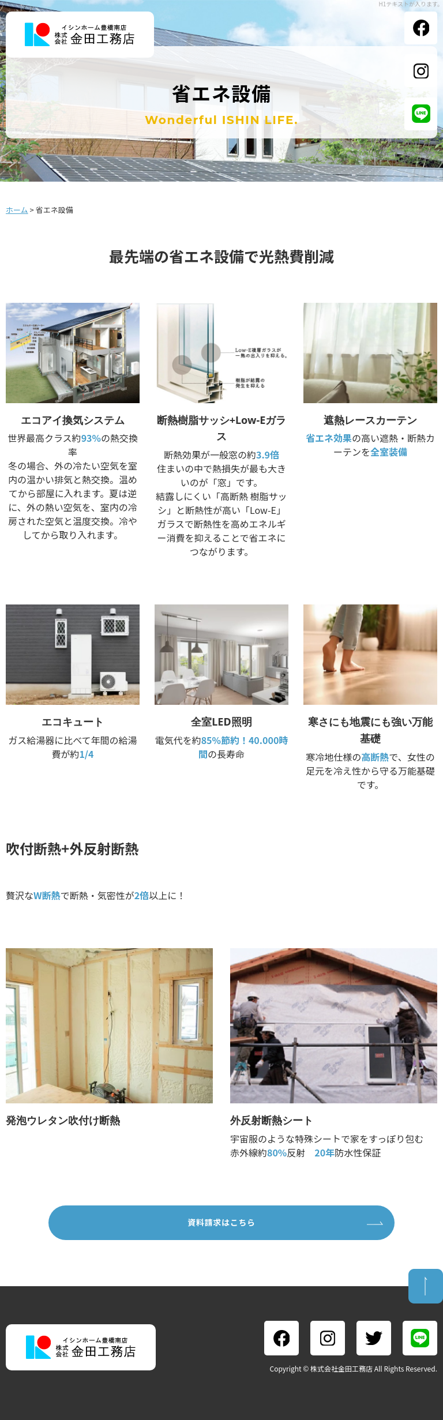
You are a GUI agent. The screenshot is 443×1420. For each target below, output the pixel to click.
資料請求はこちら (221, 1222)
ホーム (17, 209)
